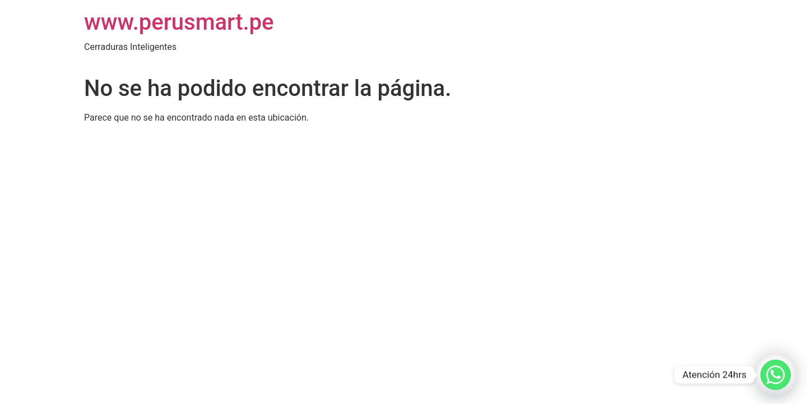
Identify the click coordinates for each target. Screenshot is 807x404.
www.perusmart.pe (179, 22)
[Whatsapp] (775, 375)
